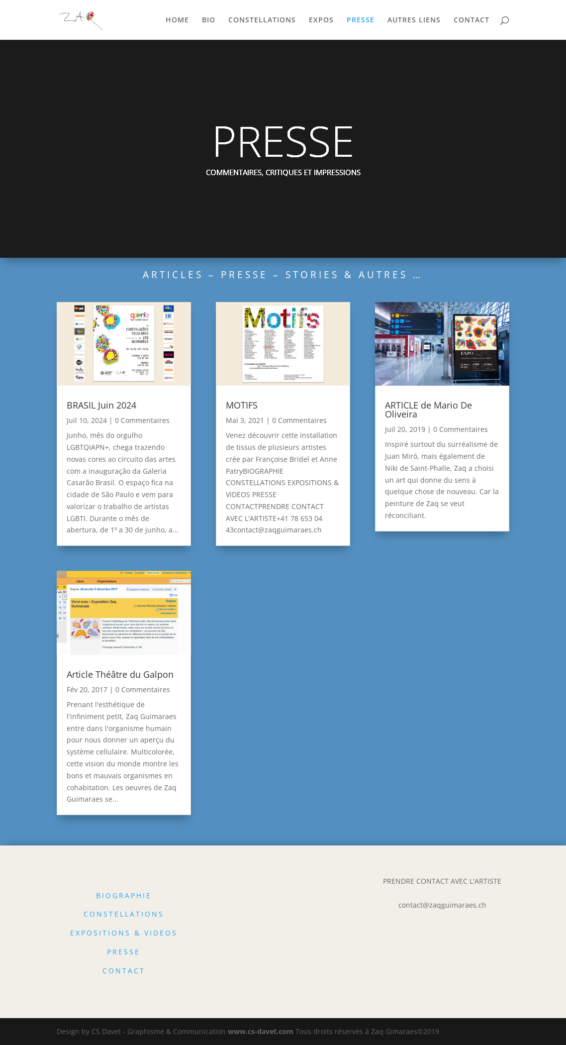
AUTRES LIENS (414, 20)
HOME (177, 20)
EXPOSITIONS (100, 933)
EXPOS (321, 20)
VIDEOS (161, 933)
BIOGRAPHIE (124, 895)
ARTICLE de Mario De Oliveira (428, 409)
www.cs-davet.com (260, 1031)
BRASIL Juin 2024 (101, 405)
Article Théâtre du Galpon (120, 674)
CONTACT (471, 20)
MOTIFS (242, 405)
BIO (208, 20)
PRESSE (361, 20)
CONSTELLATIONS (262, 20)
